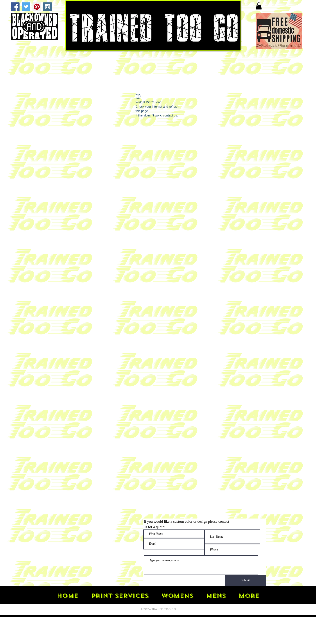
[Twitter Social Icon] (26, 6)
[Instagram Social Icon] (47, 6)
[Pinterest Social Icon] (36, 6)
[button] (259, 5)
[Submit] (245, 580)
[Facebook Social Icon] (15, 6)
